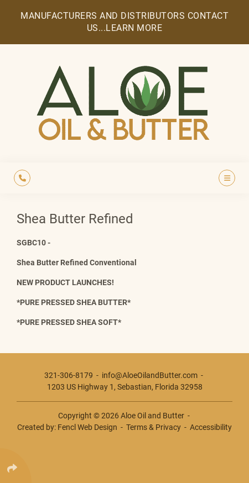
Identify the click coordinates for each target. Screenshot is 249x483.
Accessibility (211, 427)
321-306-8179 (68, 375)
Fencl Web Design (87, 427)
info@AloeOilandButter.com (150, 375)
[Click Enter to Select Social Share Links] (16, 465)
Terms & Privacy (153, 427)
